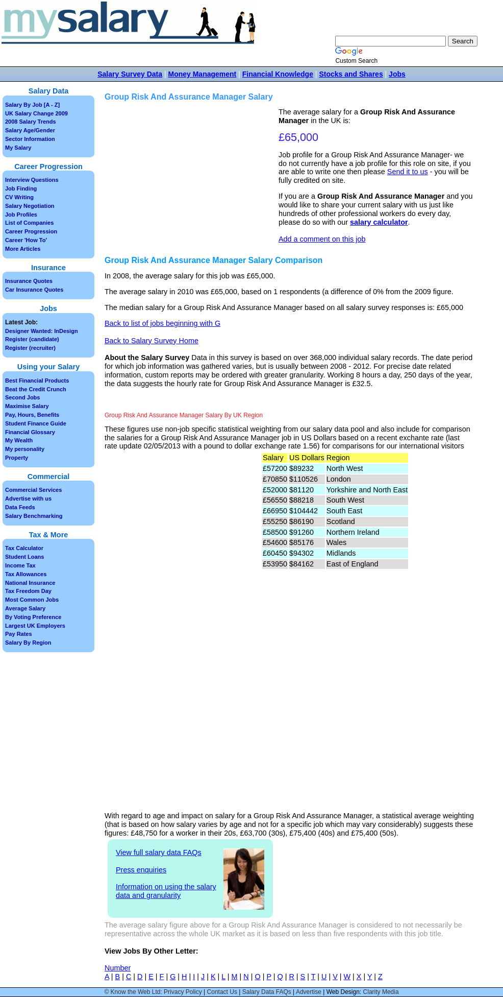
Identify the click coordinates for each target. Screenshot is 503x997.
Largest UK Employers (35, 626)
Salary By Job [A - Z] (32, 105)
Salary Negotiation (30, 206)
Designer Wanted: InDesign (41, 331)
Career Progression (31, 231)
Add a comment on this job (322, 239)
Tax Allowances (25, 574)
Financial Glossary (30, 432)
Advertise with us (28, 498)
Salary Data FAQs (266, 991)
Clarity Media (381, 991)
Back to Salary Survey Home (151, 341)
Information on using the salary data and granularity (166, 891)
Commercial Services (33, 490)
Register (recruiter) (30, 348)
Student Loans (24, 557)
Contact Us (222, 991)
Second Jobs (22, 397)
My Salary (18, 148)
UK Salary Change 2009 (36, 113)
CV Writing (19, 197)
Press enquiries (141, 870)
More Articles (22, 249)
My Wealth (19, 440)
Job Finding (21, 188)
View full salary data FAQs (159, 852)
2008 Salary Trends (30, 121)
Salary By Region (28, 642)
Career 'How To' (26, 240)
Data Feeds (20, 507)
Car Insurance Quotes (34, 290)
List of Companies (29, 223)
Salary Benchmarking (34, 516)
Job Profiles (21, 214)
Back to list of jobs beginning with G (162, 323)
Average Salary (25, 608)
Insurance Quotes (29, 281)
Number (118, 968)
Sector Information (30, 139)
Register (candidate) (32, 339)
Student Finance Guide (35, 423)
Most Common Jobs (32, 600)
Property (16, 458)
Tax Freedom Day (28, 591)
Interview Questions (32, 180)
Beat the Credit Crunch (35, 389)
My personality (24, 449)
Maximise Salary (27, 406)
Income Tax (20, 565)
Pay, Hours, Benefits (32, 415)
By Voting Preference (33, 617)
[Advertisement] (193, 179)
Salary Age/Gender (30, 130)
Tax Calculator (24, 548)
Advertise (308, 991)
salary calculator (379, 222)
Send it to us (407, 172)
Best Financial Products (37, 380)
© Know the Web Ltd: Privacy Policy (153, 991)
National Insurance (30, 583)
